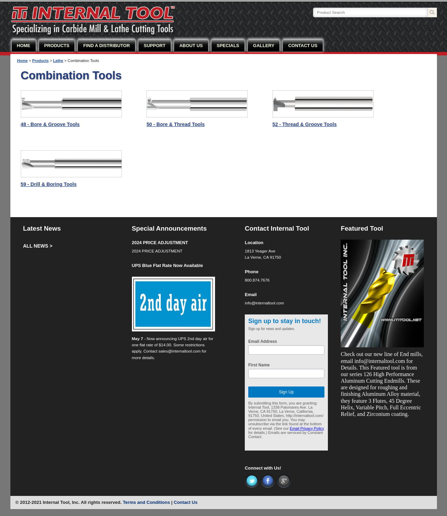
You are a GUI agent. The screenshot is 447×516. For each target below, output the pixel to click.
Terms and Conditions (146, 502)
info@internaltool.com (264, 303)
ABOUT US (191, 45)
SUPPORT (155, 45)
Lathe (58, 61)
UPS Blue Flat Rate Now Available (167, 265)
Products (40, 61)
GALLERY (264, 45)
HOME (23, 45)
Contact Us (186, 502)
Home (22, 61)
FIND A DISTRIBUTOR (106, 45)
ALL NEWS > (37, 246)
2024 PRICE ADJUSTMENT (160, 242)
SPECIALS (228, 45)
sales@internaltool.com (180, 351)
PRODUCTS (57, 45)
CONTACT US (302, 45)
